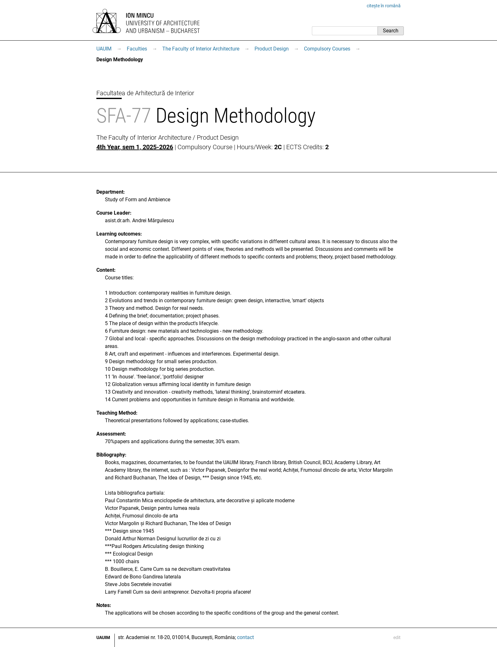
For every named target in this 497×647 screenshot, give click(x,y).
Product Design (272, 49)
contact (245, 637)
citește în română (384, 5)
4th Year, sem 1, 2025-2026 (134, 147)
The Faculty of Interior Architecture (200, 49)
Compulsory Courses (327, 49)
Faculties (137, 49)
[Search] (345, 30)
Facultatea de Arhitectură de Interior (145, 93)
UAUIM (104, 49)
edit (397, 637)
